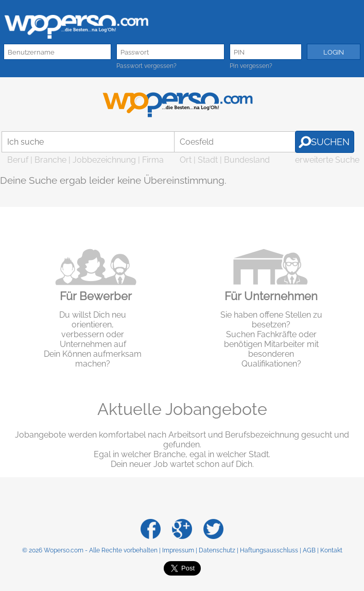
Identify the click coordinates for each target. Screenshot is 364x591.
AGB (309, 550)
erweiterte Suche (327, 160)
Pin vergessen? (251, 65)
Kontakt (331, 550)
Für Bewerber (96, 296)
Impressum (178, 550)
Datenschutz (217, 550)
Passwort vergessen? (146, 65)
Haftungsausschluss (269, 550)
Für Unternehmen (271, 296)
